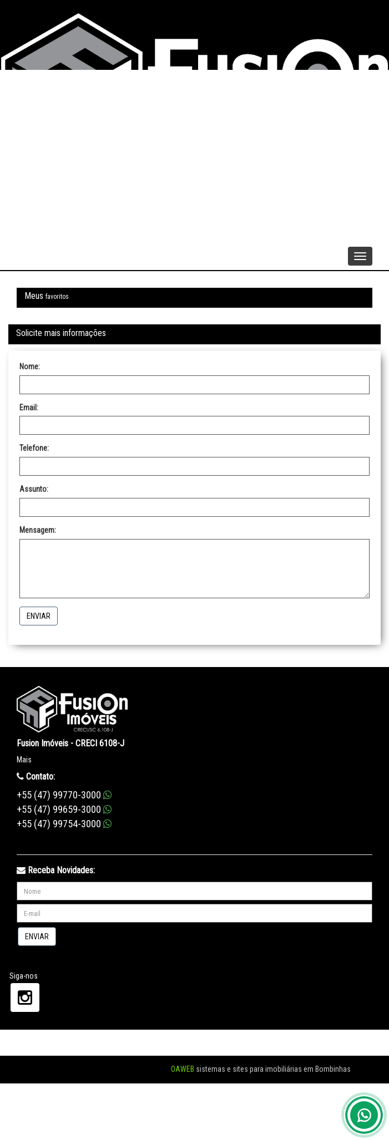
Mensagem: (37, 530)
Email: (28, 407)
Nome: (29, 366)
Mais (24, 759)
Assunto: (33, 489)
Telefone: (34, 448)
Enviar (38, 616)
